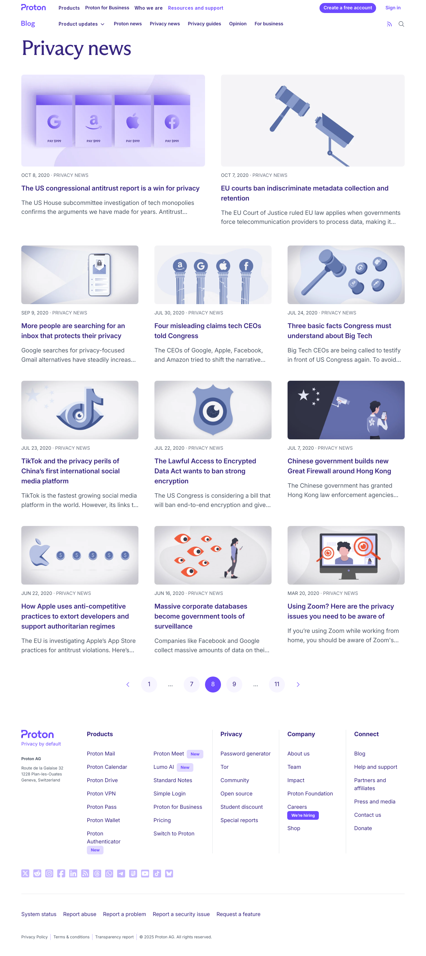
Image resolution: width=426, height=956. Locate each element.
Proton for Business (107, 8)
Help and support (375, 766)
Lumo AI (163, 766)
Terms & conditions (71, 936)
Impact (295, 780)
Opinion (238, 24)
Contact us (367, 814)
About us (298, 753)
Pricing (162, 820)
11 (277, 684)
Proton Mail (101, 753)
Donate (363, 828)
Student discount (242, 806)
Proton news (128, 24)
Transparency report (114, 936)
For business (269, 24)
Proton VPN (101, 793)
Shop (293, 828)
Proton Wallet (103, 820)
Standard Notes (172, 780)
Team (294, 766)
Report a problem (124, 914)
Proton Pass (101, 806)
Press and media (374, 801)
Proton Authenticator (103, 837)
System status (39, 914)
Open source (237, 793)
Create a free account (347, 8)
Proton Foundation (310, 793)
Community (235, 780)
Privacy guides (204, 24)
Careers (297, 806)
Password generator (246, 753)
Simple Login (169, 793)
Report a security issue (181, 914)
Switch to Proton (173, 833)
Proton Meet (168, 753)
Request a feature (239, 914)
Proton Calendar (107, 766)
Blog (359, 753)
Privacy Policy (34, 936)
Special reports (239, 820)
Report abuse (80, 914)
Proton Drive (102, 780)
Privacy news (165, 24)
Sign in (393, 8)
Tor (225, 766)
